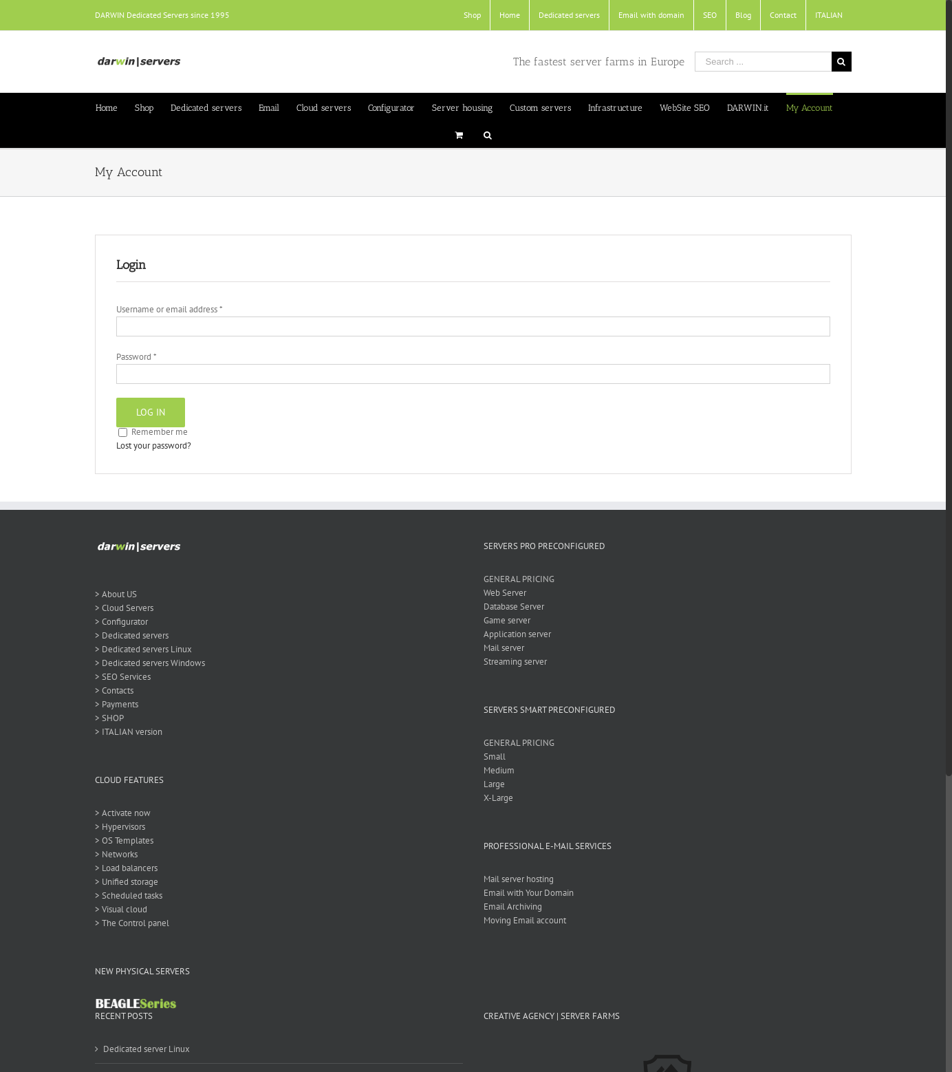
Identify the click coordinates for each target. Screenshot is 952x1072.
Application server (517, 634)
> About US (116, 594)
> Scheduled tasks (128, 895)
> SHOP (109, 718)
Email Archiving (513, 906)
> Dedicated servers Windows (150, 663)
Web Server (505, 593)
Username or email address (169, 309)
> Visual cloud (121, 909)
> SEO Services (123, 677)
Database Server (514, 606)
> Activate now (123, 813)
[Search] (488, 134)
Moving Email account (525, 920)
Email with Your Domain (529, 893)
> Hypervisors (120, 827)
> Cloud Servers (124, 608)
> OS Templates (124, 840)
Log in (150, 412)
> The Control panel (132, 923)
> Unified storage (126, 882)
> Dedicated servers (132, 635)
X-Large (498, 798)
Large (494, 784)
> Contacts (114, 690)
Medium (499, 770)
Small (495, 756)
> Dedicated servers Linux (143, 649)
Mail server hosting (519, 879)
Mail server (504, 648)
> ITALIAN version (128, 732)
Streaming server (515, 661)
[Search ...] (763, 62)
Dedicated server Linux (146, 1049)
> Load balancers (126, 868)
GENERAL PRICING (519, 579)
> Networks (116, 854)
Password (136, 357)
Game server (507, 620)
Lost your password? (153, 445)
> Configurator (121, 622)
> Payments (116, 704)
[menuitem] (472, 15)
